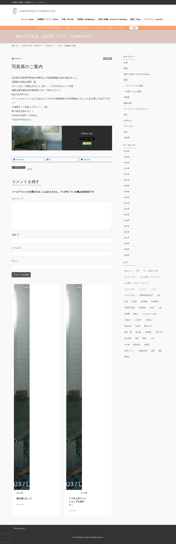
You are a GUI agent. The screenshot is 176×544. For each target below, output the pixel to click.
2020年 (127, 186)
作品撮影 (144, 301)
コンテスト (143, 289)
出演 (126, 63)
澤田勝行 (148, 332)
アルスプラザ (129, 289)
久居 (158, 295)
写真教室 (142, 308)
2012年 (127, 232)
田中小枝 (159, 332)
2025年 (127, 157)
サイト (15, 261)
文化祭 (137, 326)
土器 (160, 308)
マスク (153, 289)
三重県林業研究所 (146, 295)
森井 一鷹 (128, 332)
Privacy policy (19, 528)
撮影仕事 (127, 103)
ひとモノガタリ (130, 277)
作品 (126, 301)
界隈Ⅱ (145, 338)
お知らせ (127, 120)
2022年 (127, 174)
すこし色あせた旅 (150, 271)
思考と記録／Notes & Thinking (136, 74)
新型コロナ (148, 326)
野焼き (127, 357)
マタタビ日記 (129, 295)
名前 (15, 235)
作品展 (134, 301)
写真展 (127, 97)
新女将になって (24, 498)
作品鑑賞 (154, 301)
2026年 (127, 151)
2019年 (127, 192)
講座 (153, 351)
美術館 (146, 344)
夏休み (136, 314)
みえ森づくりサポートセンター (136, 283)
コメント (17, 198)
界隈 (137, 338)
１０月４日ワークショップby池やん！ (77, 501)
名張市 (152, 308)
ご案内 (133, 28)
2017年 (127, 203)
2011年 (126, 238)
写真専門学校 (129, 308)
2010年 (127, 243)
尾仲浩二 (149, 320)
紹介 (126, 115)
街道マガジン (129, 351)
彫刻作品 (127, 326)
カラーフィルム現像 (134, 86)
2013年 (127, 226)
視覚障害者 (143, 351)
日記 (126, 132)
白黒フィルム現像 (133, 91)
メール (16, 248)
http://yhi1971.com (20, 94)
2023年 (127, 168)
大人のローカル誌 (149, 314)
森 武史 (138, 332)
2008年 (127, 255)
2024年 (127, 163)
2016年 (127, 209)
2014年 (127, 220)
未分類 (107, 59)
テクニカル (128, 126)
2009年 (127, 249)
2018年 (127, 197)
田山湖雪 (127, 338)
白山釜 (127, 344)
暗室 (126, 80)
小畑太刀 (127, 320)
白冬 (153, 338)
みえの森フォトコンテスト (151, 277)
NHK (138, 271)
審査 (126, 68)
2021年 (127, 180)
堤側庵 (127, 314)
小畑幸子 (138, 320)
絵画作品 (136, 344)
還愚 (160, 351)
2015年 (127, 215)
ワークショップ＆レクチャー (136, 109)
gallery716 (128, 271)
